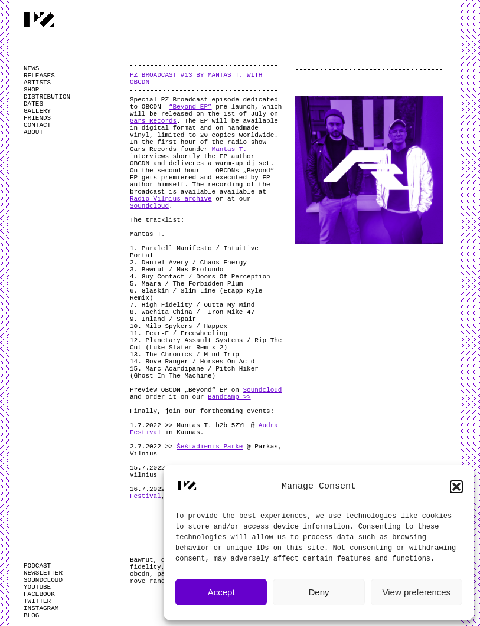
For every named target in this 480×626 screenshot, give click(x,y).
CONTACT (37, 125)
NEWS (31, 68)
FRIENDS (37, 118)
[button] (456, 487)
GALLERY (37, 110)
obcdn (139, 574)
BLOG (31, 615)
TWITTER (37, 601)
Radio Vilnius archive (171, 198)
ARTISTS (37, 82)
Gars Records (153, 120)
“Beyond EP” (190, 106)
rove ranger (151, 581)
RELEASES (39, 75)
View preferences (417, 592)
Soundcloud (149, 205)
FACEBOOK (39, 594)
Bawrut (142, 559)
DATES (33, 103)
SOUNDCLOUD (43, 580)
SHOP (31, 89)
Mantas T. (229, 149)
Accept (221, 592)
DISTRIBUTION (47, 96)
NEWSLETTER (43, 572)
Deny (318, 592)
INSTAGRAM (41, 608)
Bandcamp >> (229, 397)
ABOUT (33, 132)
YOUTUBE (37, 587)
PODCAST (37, 565)
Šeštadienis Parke (210, 446)
